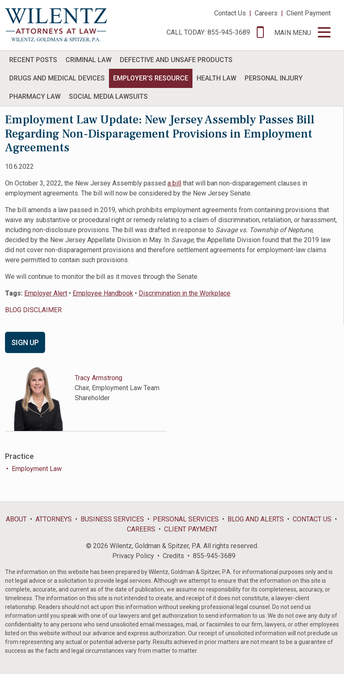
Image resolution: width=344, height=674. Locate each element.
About (16, 519)
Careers (266, 13)
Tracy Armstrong (98, 378)
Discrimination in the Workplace (184, 293)
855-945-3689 (214, 556)
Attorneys (53, 519)
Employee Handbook (103, 293)
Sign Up (25, 342)
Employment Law (37, 469)
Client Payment (308, 13)
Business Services (112, 519)
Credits (173, 556)
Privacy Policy (133, 556)
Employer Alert (45, 293)
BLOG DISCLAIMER (33, 310)
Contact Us (230, 13)
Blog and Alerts (256, 519)
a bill (174, 183)
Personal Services (186, 519)
